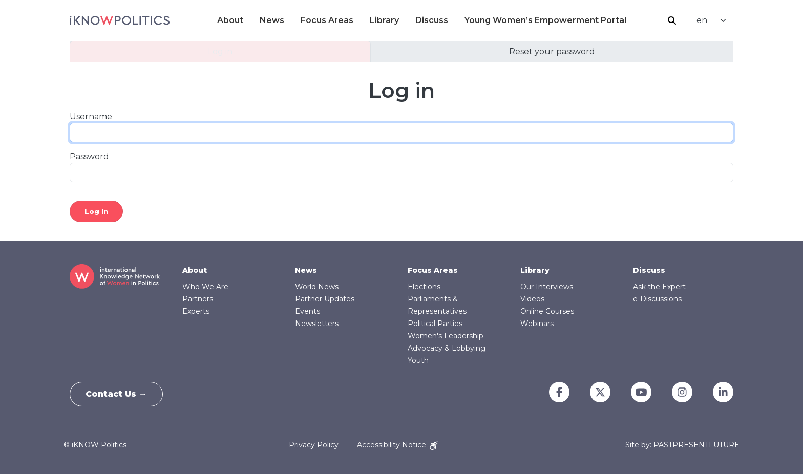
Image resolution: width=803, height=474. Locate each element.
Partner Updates (324, 299)
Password (89, 156)
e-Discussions (657, 299)
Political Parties (435, 323)
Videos (532, 299)
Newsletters (317, 323)
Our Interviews (546, 286)
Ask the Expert (659, 286)
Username (91, 116)
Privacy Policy (314, 444)
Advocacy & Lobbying (446, 348)
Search (672, 20)
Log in (220, 51)
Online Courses (547, 311)
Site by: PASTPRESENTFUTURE (682, 445)
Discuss (431, 20)
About (230, 20)
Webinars (537, 323)
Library (384, 20)
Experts (195, 311)
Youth (418, 360)
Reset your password (552, 51)
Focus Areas (327, 20)
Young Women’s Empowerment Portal (545, 20)
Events (307, 311)
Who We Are (205, 286)
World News (317, 286)
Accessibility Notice (397, 444)
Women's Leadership (445, 335)
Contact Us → (116, 394)
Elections (424, 286)
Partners (197, 299)
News (272, 20)
